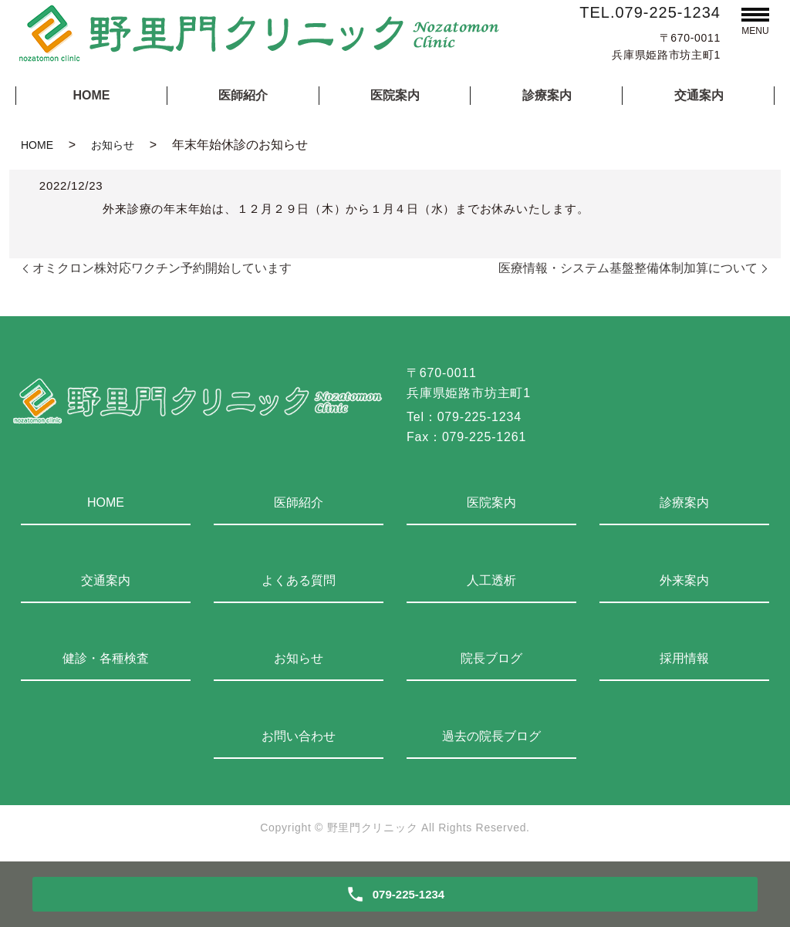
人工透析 (491, 580)
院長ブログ (491, 658)
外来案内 (684, 580)
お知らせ (112, 145)
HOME (91, 95)
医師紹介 (243, 95)
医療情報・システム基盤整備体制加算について (628, 268)
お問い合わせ (299, 736)
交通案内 (699, 95)
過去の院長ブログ (491, 736)
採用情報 (684, 658)
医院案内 (395, 95)
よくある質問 (299, 580)
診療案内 (547, 95)
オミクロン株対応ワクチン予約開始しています (162, 268)
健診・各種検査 (105, 658)
